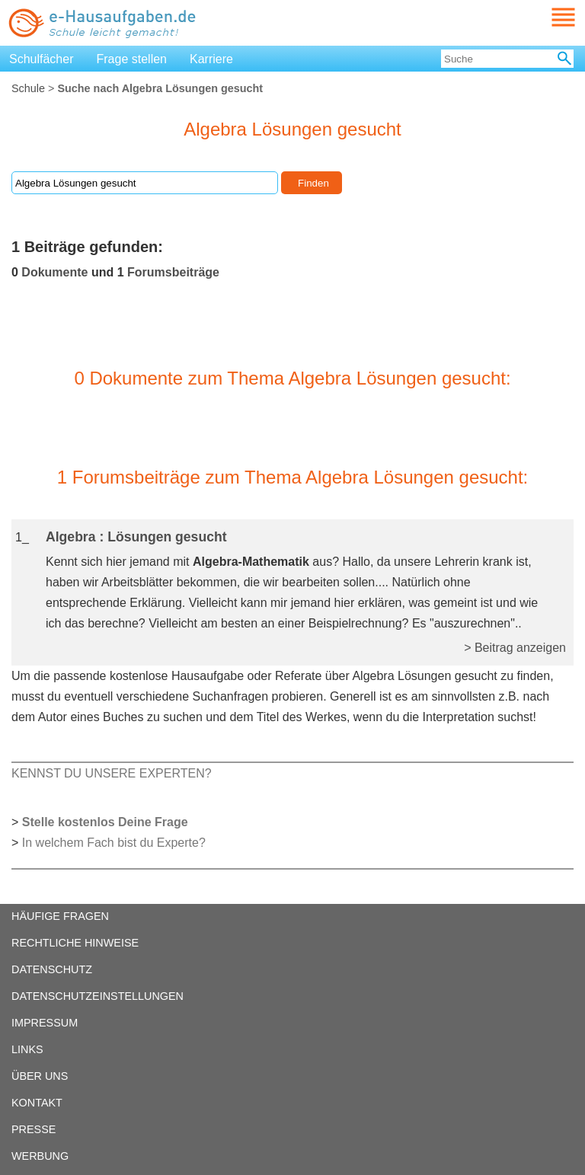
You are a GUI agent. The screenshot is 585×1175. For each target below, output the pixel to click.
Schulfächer (41, 59)
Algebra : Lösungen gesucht (136, 536)
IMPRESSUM (44, 1023)
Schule (28, 88)
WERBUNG (40, 1156)
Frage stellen (132, 59)
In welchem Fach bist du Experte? (114, 842)
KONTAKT (36, 1103)
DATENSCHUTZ (51, 969)
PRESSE (33, 1129)
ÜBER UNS (39, 1076)
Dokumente (54, 272)
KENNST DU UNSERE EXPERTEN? (111, 773)
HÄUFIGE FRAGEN (60, 916)
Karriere (211, 59)
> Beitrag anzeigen (515, 647)
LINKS (27, 1049)
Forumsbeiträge (173, 272)
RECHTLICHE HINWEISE (75, 943)
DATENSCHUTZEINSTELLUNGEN (97, 996)
